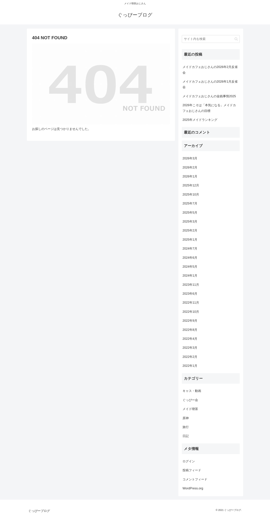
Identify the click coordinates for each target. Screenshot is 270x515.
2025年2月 (190, 230)
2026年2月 (190, 167)
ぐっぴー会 (190, 400)
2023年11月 (191, 284)
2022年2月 (190, 357)
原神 (186, 418)
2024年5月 (190, 266)
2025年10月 (191, 194)
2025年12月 (191, 185)
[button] (236, 39)
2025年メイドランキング (200, 120)
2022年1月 (190, 365)
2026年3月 (190, 158)
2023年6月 (190, 293)
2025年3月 (190, 221)
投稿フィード (192, 470)
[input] (211, 39)
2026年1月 (190, 176)
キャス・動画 (192, 391)
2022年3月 (190, 347)
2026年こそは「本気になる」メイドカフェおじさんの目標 (209, 107)
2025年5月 (190, 212)
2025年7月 (190, 203)
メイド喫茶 (190, 409)
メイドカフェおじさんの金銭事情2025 (209, 96)
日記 (186, 436)
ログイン (189, 461)
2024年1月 (190, 275)
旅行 (186, 427)
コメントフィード (195, 479)
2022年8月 (190, 330)
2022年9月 (190, 320)
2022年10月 (191, 311)
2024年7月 (190, 248)
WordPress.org (193, 488)
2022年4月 (190, 338)
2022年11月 (191, 302)
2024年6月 (190, 257)
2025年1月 (190, 239)
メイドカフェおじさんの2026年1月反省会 (210, 84)
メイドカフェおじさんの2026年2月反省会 (210, 69)
